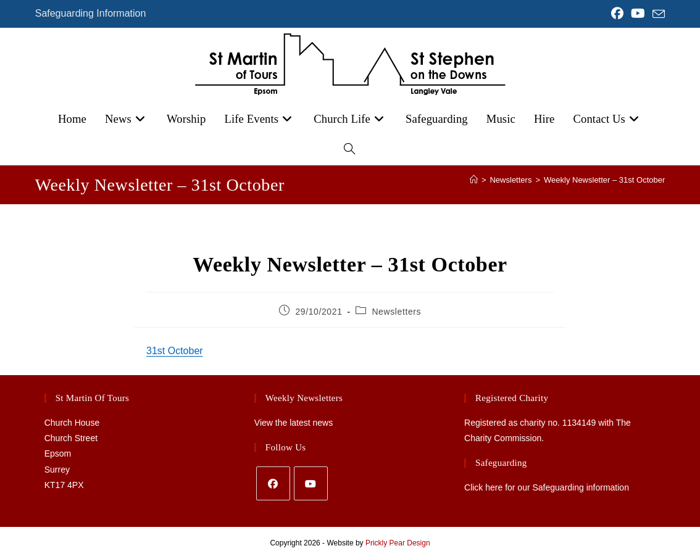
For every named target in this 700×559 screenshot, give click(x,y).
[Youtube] (311, 483)
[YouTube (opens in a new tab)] (638, 13)
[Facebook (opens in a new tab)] (617, 13)
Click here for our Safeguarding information (546, 487)
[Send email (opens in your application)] (657, 14)
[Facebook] (273, 483)
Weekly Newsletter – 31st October (604, 179)
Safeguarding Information (90, 13)
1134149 (579, 423)
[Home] (474, 179)
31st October (174, 351)
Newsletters (396, 312)
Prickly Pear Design (397, 543)
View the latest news (293, 423)
